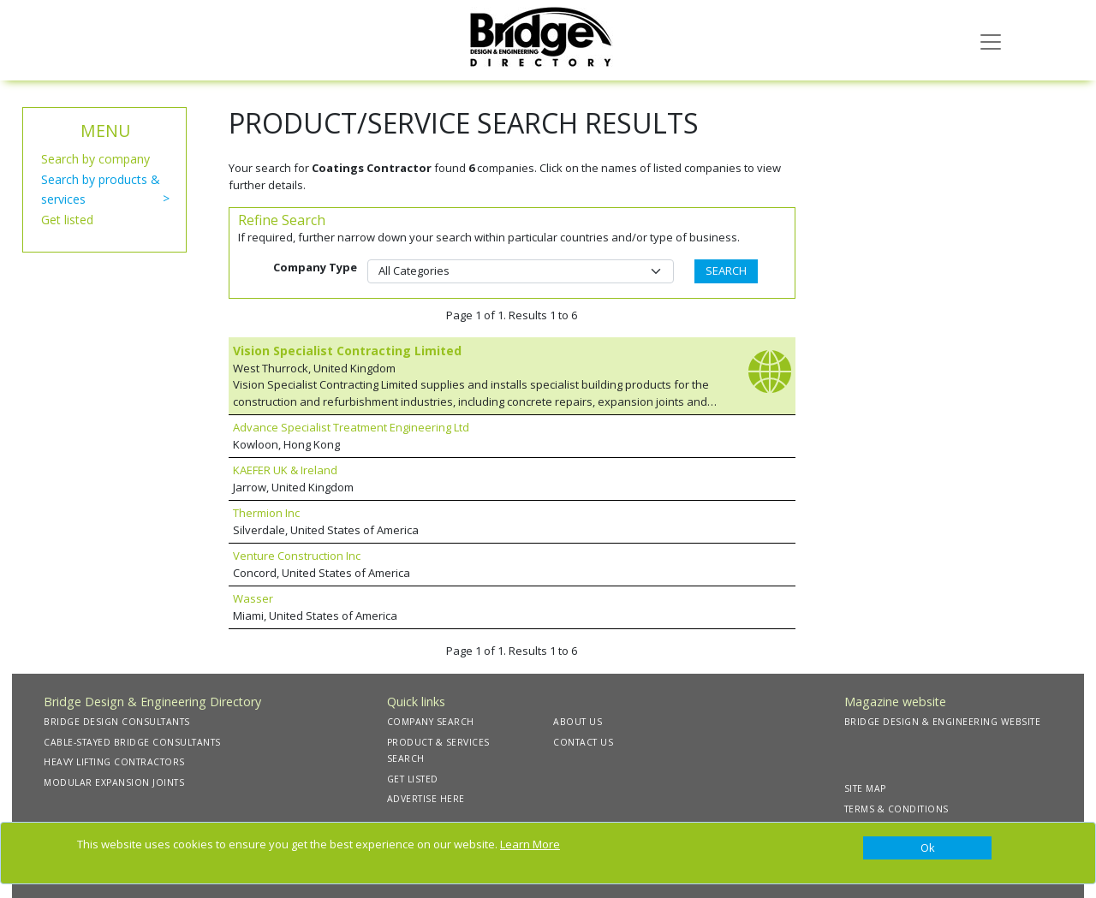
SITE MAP (865, 788)
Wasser (253, 598)
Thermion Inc (266, 512)
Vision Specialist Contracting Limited (347, 350)
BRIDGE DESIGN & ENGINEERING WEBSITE (942, 722)
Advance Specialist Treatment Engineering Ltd (351, 427)
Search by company (95, 159)
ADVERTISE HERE (426, 799)
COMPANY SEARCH (430, 722)
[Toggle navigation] (991, 40)
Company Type (315, 267)
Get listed (67, 219)
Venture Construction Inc (296, 555)
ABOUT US (577, 722)
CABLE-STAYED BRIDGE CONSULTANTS (132, 742)
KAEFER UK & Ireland (285, 470)
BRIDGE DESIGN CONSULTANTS (117, 722)
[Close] (927, 848)
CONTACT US (583, 742)
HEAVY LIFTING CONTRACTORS (114, 762)
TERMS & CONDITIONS (896, 809)
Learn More (530, 844)
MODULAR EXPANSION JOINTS (114, 782)
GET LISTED (412, 779)
